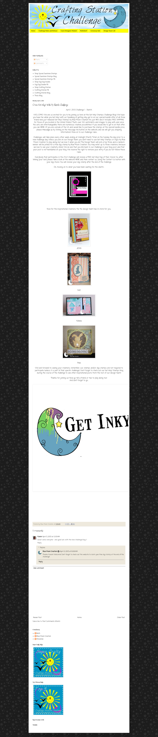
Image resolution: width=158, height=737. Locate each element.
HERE (42, 127)
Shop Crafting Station (43, 87)
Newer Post (37, 617)
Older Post (121, 617)
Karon (39, 536)
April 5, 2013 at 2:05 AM (51, 536)
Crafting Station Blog (42, 93)
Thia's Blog (38, 95)
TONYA (79, 321)
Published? (83, 31)
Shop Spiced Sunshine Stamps (46, 73)
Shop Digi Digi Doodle (42, 82)
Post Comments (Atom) (51, 621)
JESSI (79, 248)
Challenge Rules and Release (48, 31)
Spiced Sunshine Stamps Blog (45, 76)
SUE (79, 290)
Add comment (38, 568)
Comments (39, 63)
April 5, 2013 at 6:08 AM (69, 551)
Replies (42, 547)
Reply (39, 543)
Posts (37, 60)
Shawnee (40, 639)
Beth (38, 634)
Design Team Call (109, 31)
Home (33, 31)
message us (47, 129)
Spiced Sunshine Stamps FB (45, 79)
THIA (79, 363)
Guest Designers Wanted (69, 31)
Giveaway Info (95, 31)
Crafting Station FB (42, 90)
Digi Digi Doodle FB (41, 84)
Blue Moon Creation (50, 551)
